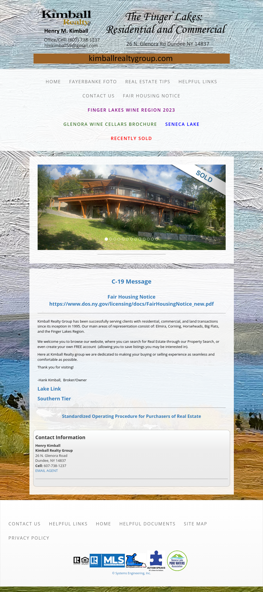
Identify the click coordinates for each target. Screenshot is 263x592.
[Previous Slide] (52, 207)
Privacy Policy (29, 538)
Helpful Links (198, 82)
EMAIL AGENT (46, 470)
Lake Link (49, 388)
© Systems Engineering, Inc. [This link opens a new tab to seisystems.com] (131, 573)
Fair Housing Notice (151, 96)
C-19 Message (131, 281)
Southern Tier (54, 398)
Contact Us (99, 96)
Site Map (195, 524)
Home (53, 82)
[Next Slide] (211, 207)
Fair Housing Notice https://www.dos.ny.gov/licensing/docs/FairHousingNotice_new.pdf (131, 300)
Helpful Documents (147, 524)
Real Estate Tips (148, 82)
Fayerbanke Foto (93, 82)
